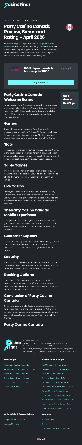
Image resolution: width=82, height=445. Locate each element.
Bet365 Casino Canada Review (55, 365)
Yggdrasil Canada (11, 424)
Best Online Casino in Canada (16, 365)
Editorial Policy (48, 419)
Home (6, 20)
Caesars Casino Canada (52, 374)
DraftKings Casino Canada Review (56, 382)
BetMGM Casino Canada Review (55, 369)
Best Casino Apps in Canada (16, 374)
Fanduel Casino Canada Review (55, 391)
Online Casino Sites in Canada (16, 378)
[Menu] (76, 3)
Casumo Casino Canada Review (55, 378)
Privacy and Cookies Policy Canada (56, 428)
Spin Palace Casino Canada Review (56, 408)
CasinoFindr (29, 341)
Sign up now (41, 82)
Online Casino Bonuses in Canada (18, 382)
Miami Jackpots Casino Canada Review (58, 399)
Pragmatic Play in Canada (14, 419)
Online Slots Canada (12, 386)
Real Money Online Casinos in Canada (20, 369)
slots (15, 150)
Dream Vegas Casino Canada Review (57, 386)
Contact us (46, 424)
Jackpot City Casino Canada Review (57, 395)
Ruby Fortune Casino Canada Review (57, 404)
